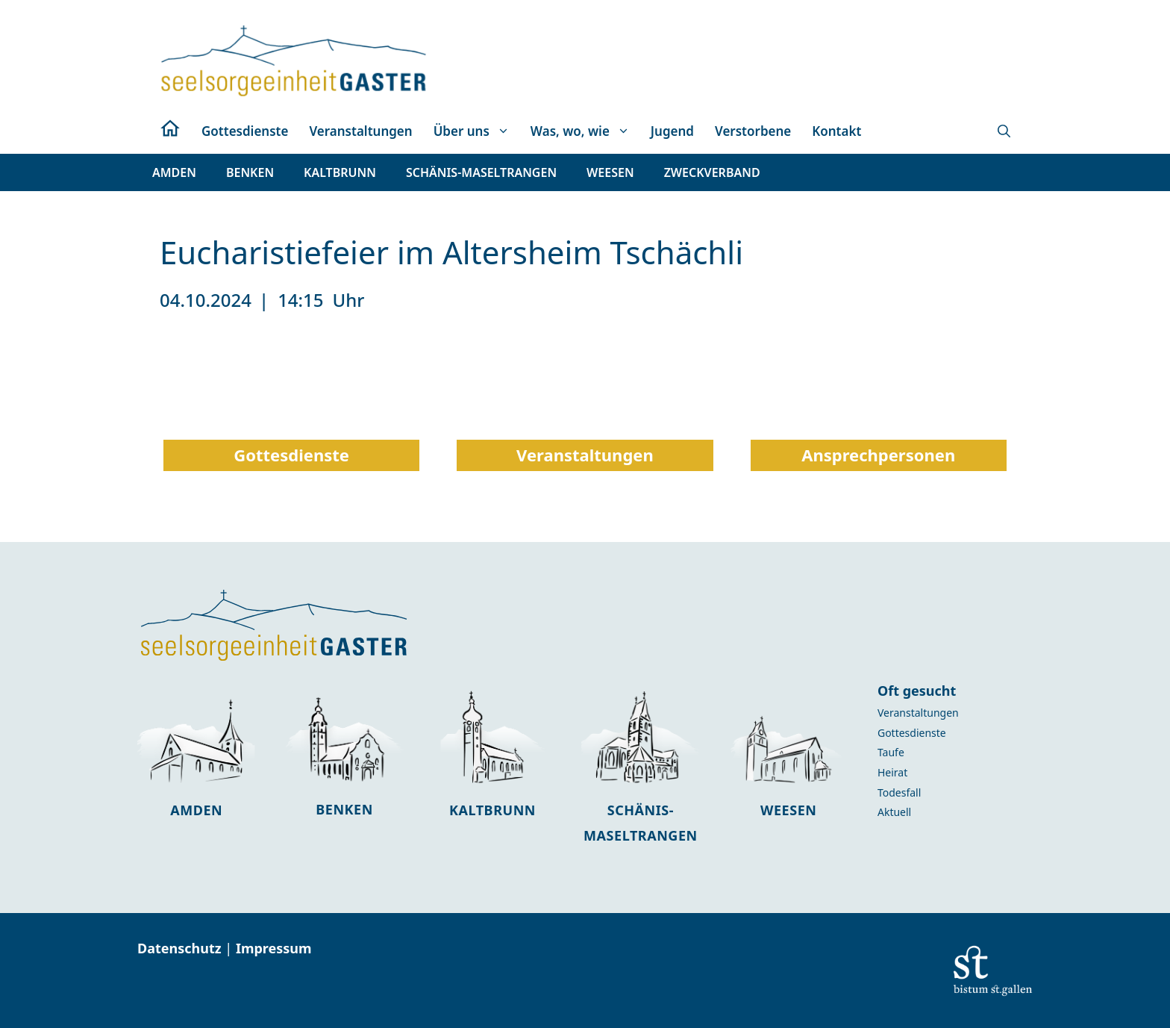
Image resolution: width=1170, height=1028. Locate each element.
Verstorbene (753, 131)
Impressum (274, 948)
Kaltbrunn (492, 810)
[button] (1004, 131)
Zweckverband (712, 172)
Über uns (477, 131)
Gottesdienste (244, 131)
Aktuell (894, 812)
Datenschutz (181, 948)
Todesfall (899, 792)
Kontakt (836, 131)
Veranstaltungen (360, 131)
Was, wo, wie (585, 131)
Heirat (892, 772)
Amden (196, 810)
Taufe (891, 752)
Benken (344, 809)
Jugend (672, 131)
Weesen (788, 810)
